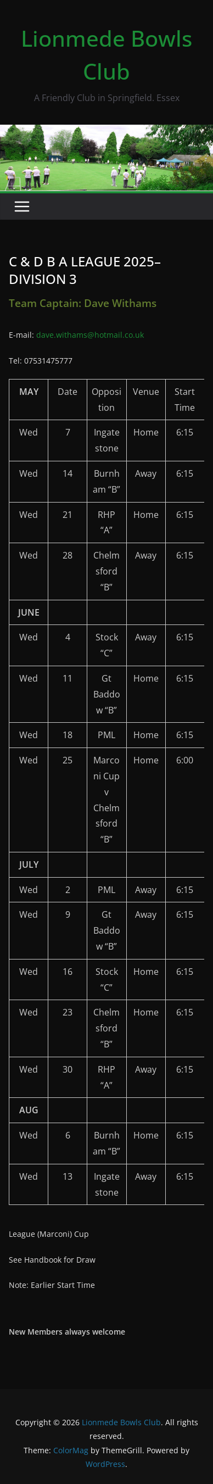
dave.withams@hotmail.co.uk (90, 335)
